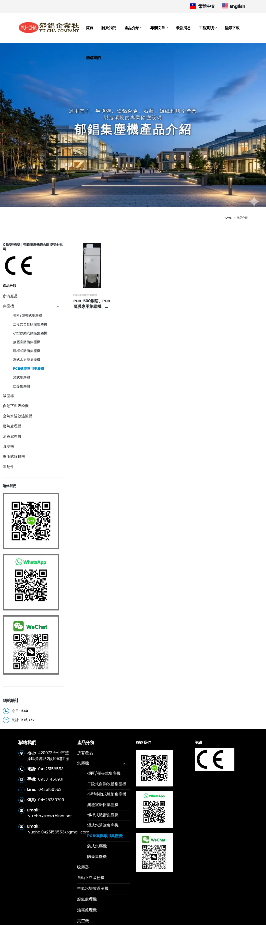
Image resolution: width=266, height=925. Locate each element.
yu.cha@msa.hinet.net (50, 816)
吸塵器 (8, 395)
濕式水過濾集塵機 (26, 359)
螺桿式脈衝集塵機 (26, 350)
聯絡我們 (93, 57)
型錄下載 (232, 28)
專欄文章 (157, 28)
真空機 (8, 446)
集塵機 (8, 305)
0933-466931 (50, 779)
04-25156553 (50, 769)
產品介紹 (131, 28)
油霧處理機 (12, 436)
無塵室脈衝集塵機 (26, 342)
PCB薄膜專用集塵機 (28, 368)
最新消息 (183, 28)
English (233, 6)
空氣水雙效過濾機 (17, 416)
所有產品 (10, 296)
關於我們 (108, 28)
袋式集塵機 (21, 377)
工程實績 (206, 28)
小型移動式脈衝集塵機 (30, 333)
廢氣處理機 (12, 426)
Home (227, 218)
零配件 (8, 466)
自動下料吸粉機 (16, 405)
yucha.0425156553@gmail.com (58, 832)
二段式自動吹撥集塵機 (30, 324)
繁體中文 (202, 6)
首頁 (89, 28)
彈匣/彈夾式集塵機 (27, 315)
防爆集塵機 (21, 386)
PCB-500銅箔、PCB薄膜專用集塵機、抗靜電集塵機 (89, 316)
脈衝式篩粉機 (14, 456)
